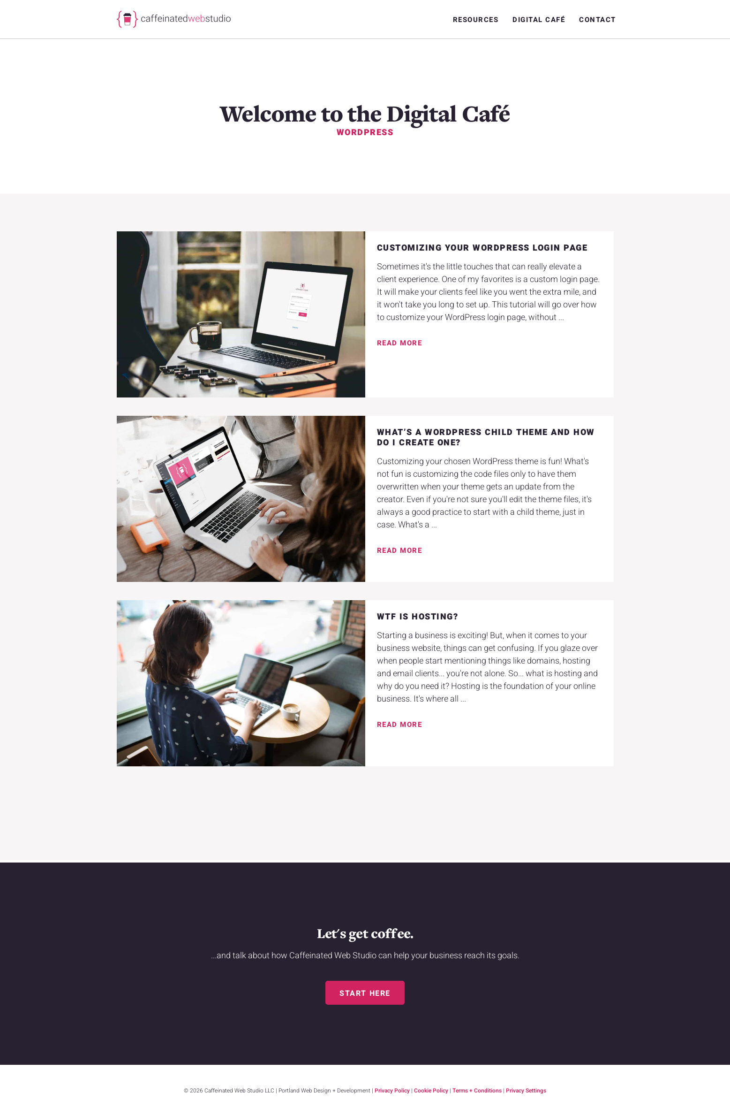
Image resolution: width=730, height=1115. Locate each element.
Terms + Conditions (477, 1090)
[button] (365, 993)
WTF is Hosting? (418, 617)
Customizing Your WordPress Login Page (482, 248)
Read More (399, 343)
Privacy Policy (392, 1090)
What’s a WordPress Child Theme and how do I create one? (486, 437)
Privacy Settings (526, 1090)
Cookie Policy (431, 1090)
